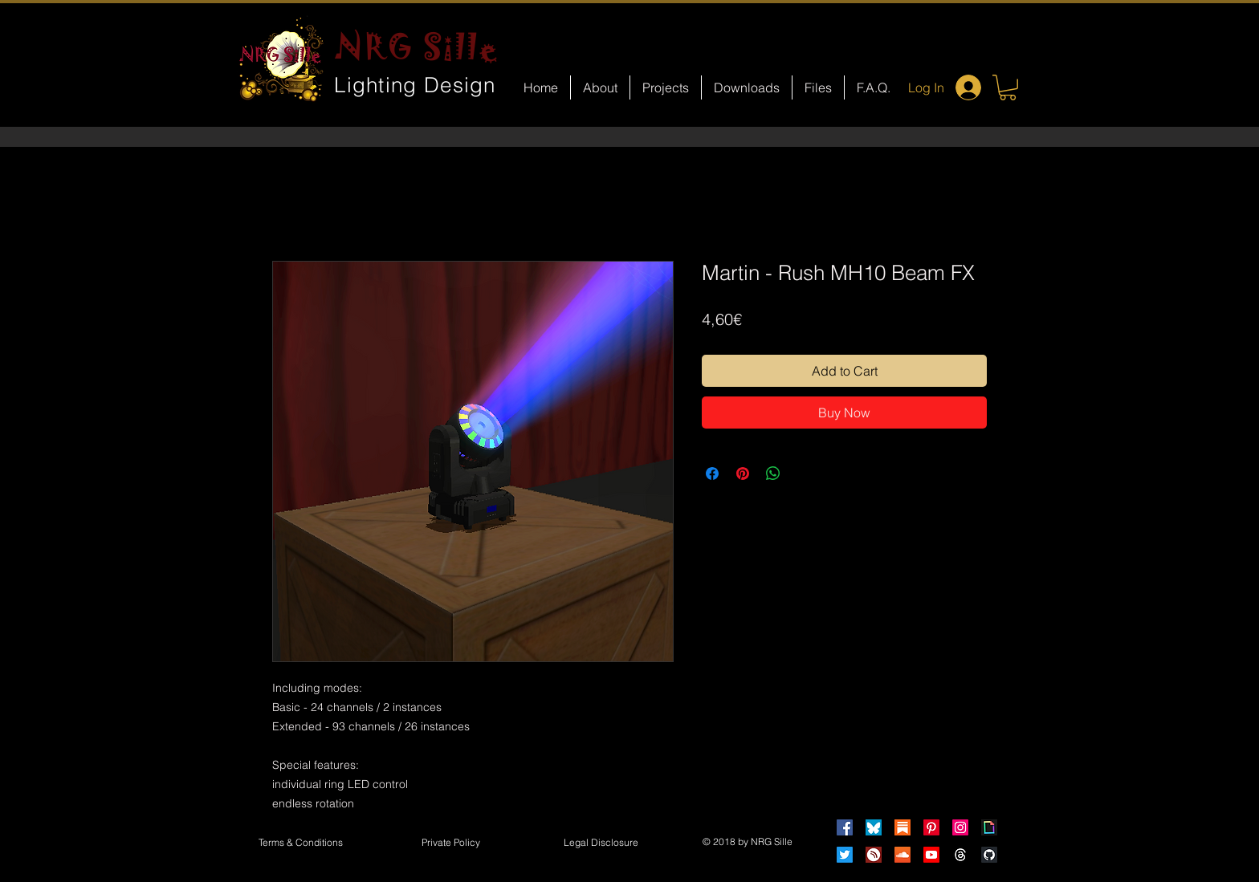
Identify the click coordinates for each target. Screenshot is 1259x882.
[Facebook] (845, 827)
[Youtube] (931, 855)
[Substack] (902, 827)
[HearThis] (874, 855)
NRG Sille (417, 46)
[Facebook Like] (644, 687)
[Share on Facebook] (712, 473)
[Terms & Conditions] (300, 843)
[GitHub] (989, 855)
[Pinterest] (931, 827)
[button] (1007, 87)
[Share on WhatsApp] (773, 473)
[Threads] (960, 855)
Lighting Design (415, 85)
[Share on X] (803, 473)
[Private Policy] (450, 843)
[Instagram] (960, 827)
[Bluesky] (874, 827)
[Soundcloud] (902, 855)
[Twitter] (845, 855)
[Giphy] (989, 827)
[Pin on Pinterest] (742, 473)
